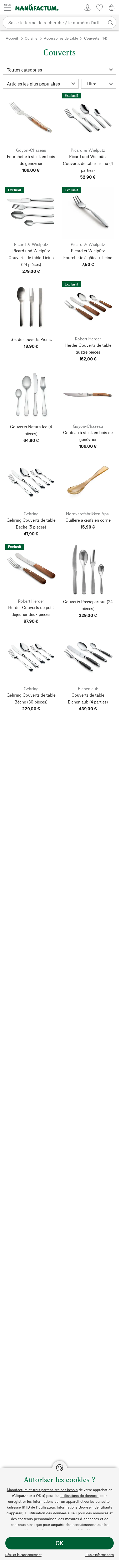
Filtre (100, 83)
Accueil (12, 38)
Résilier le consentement (23, 1555)
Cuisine (31, 38)
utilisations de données (79, 1495)
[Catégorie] (59, 70)
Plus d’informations (99, 1555)
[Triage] (41, 84)
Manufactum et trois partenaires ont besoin (42, 1489)
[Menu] (7, 7)
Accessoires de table (61, 38)
